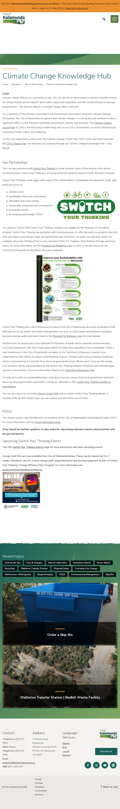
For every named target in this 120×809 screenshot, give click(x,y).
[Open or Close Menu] (114, 19)
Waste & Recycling (34, 84)
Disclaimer (40, 787)
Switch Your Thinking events (27, 447)
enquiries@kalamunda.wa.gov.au (18, 762)
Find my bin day (12, 562)
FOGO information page (47, 422)
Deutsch (66, 755)
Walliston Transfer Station (34, 568)
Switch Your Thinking (44, 168)
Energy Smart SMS (48, 393)
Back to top (109, 787)
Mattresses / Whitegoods (18, 574)
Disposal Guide (61, 568)
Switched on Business (77, 370)
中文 (64, 747)
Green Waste (103, 562)
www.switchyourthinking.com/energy (22, 469)
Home (5, 84)
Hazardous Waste (82, 562)
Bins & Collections (57, 562)
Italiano (66, 743)
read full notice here (77, 8)
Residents (17, 84)
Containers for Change (86, 568)
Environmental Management (85, 574)
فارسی (65, 751)
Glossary (39, 794)
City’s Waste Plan (16, 143)
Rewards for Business (64, 336)
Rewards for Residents (54, 245)
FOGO (62, 574)
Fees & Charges (34, 562)
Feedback (106, 752)
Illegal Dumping (45, 574)
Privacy (38, 779)
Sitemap (39, 783)
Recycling (10, 568)
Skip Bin (110, 574)
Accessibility (41, 791)
